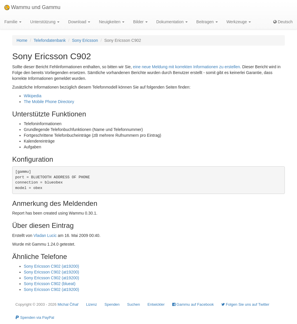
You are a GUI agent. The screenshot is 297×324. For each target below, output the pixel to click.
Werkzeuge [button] (239, 21)
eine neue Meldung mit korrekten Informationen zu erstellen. (187, 66)
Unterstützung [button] (44, 21)
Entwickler (155, 304)
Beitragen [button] (207, 21)
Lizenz (91, 304)
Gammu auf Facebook (193, 304)
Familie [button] (12, 21)
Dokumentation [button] (172, 21)
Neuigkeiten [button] (111, 21)
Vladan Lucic (45, 235)
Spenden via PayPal (34, 317)
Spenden (111, 304)
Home (22, 40)
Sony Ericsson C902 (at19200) (51, 266)
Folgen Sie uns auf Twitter (245, 304)
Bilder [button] (140, 21)
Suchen (133, 304)
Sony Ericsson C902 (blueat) (49, 283)
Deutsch (283, 21)
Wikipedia (32, 95)
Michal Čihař (67, 304)
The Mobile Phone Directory (49, 101)
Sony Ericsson (85, 40)
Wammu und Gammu (32, 7)
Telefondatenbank (50, 40)
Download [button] (79, 21)
